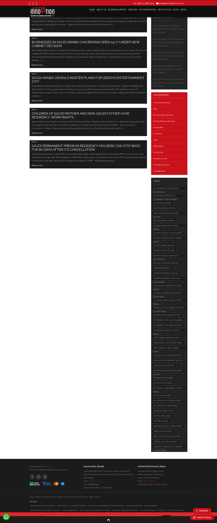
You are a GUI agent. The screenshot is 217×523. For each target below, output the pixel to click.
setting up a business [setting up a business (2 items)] (162, 431)
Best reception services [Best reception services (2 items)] (163, 220)
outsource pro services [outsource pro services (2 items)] (163, 365)
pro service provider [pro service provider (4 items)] (162, 395)
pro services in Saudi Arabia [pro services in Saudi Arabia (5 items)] (165, 405)
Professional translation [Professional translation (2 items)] (163, 378)
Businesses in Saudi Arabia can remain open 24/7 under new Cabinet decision (86, 44)
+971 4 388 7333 (149, 481)
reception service (160, 159)
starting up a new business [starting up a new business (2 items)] (165, 441)
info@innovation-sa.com (171, 3)
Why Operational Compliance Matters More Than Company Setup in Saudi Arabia (169, 29)
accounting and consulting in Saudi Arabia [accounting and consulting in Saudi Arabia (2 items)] (166, 188)
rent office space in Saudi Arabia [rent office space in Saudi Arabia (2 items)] (167, 426)
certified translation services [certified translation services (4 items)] (165, 273)
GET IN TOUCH (164, 10)
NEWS (183, 10)
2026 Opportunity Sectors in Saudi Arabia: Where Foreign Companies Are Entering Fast (168, 55)
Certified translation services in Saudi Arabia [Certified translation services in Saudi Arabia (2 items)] (166, 278)
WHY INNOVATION (147, 10)
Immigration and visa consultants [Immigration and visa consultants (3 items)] (168, 320)
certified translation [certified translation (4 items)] (161, 268)
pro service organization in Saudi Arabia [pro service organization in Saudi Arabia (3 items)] (168, 388)
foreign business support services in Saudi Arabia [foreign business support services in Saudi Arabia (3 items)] (168, 308)
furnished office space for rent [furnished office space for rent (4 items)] (166, 315)
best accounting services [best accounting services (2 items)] (164, 208)
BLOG (176, 10)
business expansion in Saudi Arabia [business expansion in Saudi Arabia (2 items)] (165, 226)
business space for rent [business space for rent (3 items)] (163, 250)
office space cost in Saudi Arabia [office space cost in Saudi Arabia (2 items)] (167, 343)
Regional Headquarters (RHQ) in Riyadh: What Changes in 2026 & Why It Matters (167, 69)
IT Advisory (157, 134)
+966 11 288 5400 (145, 3)
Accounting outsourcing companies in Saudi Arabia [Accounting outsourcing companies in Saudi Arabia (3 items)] (165, 196)
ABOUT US (101, 10)
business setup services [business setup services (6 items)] (164, 245)
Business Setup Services (163, 115)
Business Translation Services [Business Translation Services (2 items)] (166, 263)
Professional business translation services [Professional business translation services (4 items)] (167, 371)
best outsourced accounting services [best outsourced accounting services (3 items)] (166, 213)
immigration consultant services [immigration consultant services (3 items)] (167, 325)
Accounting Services (161, 103)
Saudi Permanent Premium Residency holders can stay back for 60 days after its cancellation (86, 148)
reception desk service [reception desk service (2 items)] (163, 411)
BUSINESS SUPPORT (117, 10)
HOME (92, 10)
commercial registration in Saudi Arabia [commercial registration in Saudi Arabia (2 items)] (167, 286)
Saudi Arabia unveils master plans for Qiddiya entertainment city (88, 80)
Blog (155, 109)
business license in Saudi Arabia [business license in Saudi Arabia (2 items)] (167, 233)
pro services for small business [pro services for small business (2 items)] (167, 400)
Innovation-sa (48, 466)
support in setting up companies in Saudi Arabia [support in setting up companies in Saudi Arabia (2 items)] (167, 447)
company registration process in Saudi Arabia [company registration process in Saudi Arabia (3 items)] (167, 293)
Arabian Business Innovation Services (53, 470)
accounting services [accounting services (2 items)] (162, 203)
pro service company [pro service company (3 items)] (163, 383)
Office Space (158, 146)
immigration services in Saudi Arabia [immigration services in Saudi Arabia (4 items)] (166, 330)
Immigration (158, 127)
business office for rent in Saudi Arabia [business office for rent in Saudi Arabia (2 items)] (167, 238)
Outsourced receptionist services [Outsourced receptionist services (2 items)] (168, 360)
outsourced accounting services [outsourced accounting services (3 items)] (167, 355)
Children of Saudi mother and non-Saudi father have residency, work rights (80, 115)
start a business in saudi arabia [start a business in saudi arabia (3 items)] (166, 436)
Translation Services (161, 165)
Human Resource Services (164, 121)
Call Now (202, 511)
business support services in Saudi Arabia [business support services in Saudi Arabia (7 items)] (166, 256)
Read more (37, 29)
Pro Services (158, 152)
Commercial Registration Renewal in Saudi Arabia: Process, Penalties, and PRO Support (169, 82)
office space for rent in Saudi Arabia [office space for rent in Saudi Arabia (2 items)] (166, 348)
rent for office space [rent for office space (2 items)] (162, 416)
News (34, 38)
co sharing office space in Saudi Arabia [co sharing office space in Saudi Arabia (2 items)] (167, 300)
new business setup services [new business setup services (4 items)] (166, 337)
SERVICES (132, 10)
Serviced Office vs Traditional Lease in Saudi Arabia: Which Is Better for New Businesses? (168, 42)
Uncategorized (159, 171)
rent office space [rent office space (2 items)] (160, 421)
